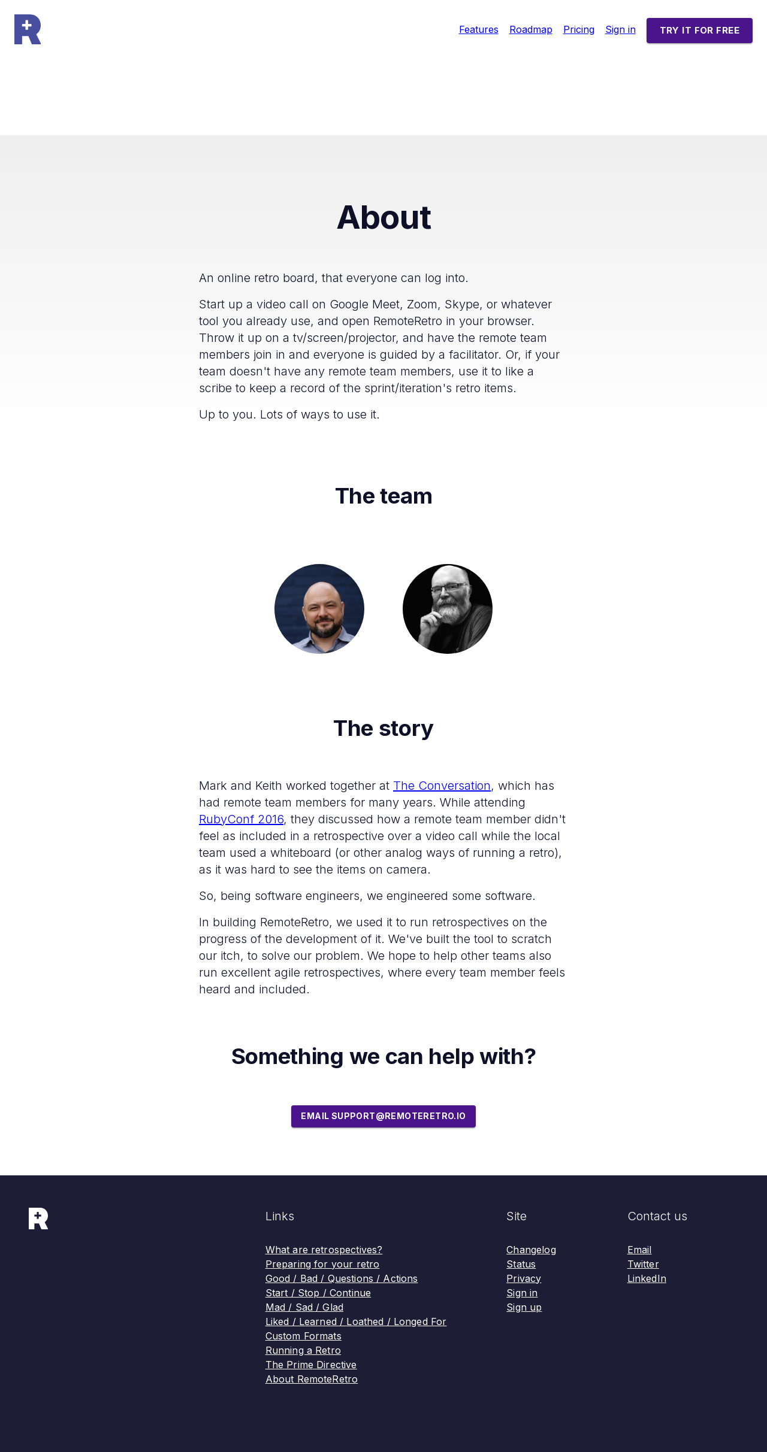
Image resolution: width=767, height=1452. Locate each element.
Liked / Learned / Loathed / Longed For (356, 1321)
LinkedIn (646, 1278)
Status (521, 1264)
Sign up (524, 1307)
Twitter (643, 1264)
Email (639, 1250)
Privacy (523, 1278)
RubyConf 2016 (241, 819)
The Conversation (442, 785)
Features (479, 29)
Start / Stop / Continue (318, 1293)
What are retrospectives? (324, 1250)
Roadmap (530, 29)
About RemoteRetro (311, 1379)
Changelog (530, 1250)
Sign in (620, 29)
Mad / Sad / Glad (304, 1307)
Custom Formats (303, 1336)
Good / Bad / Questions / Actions (341, 1278)
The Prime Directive (311, 1365)
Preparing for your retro (322, 1264)
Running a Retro (303, 1350)
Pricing (578, 29)
